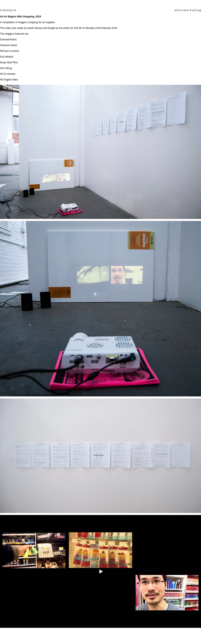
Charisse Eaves (8, 45)
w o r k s (188, 10)
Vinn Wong (6, 68)
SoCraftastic (6, 56)
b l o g (197, 10)
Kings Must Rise (9, 62)
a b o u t (179, 10)
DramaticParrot (8, 39)
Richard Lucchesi (9, 51)
